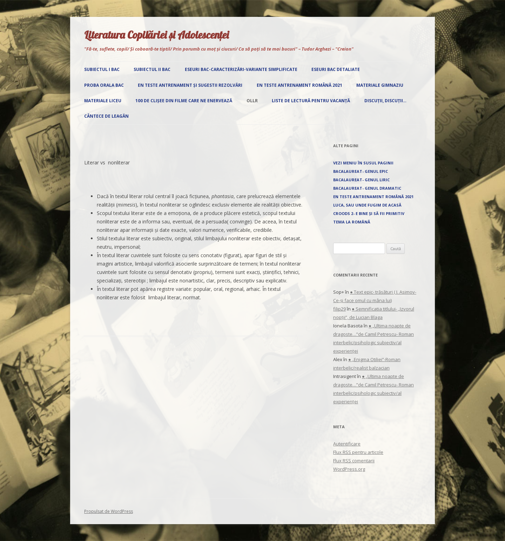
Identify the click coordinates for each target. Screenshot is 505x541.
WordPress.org (349, 469)
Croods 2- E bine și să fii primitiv (368, 213)
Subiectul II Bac (152, 69)
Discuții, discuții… (385, 101)
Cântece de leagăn (106, 116)
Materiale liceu (102, 101)
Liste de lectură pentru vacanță (311, 101)
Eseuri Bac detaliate (335, 69)
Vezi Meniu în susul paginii (363, 162)
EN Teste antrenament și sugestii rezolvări (190, 85)
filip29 (339, 309)
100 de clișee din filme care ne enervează (183, 101)
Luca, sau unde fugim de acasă (367, 205)
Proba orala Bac (104, 85)
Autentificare (347, 444)
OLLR (252, 101)
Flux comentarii (354, 460)
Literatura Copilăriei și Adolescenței (156, 34)
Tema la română (351, 221)
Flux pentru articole (358, 452)
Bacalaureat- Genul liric (361, 179)
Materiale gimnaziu (379, 85)
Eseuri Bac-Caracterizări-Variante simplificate (241, 69)
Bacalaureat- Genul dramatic (367, 188)
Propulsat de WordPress (108, 511)
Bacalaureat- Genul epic (360, 171)
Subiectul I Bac (102, 69)
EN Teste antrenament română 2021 (299, 85)
